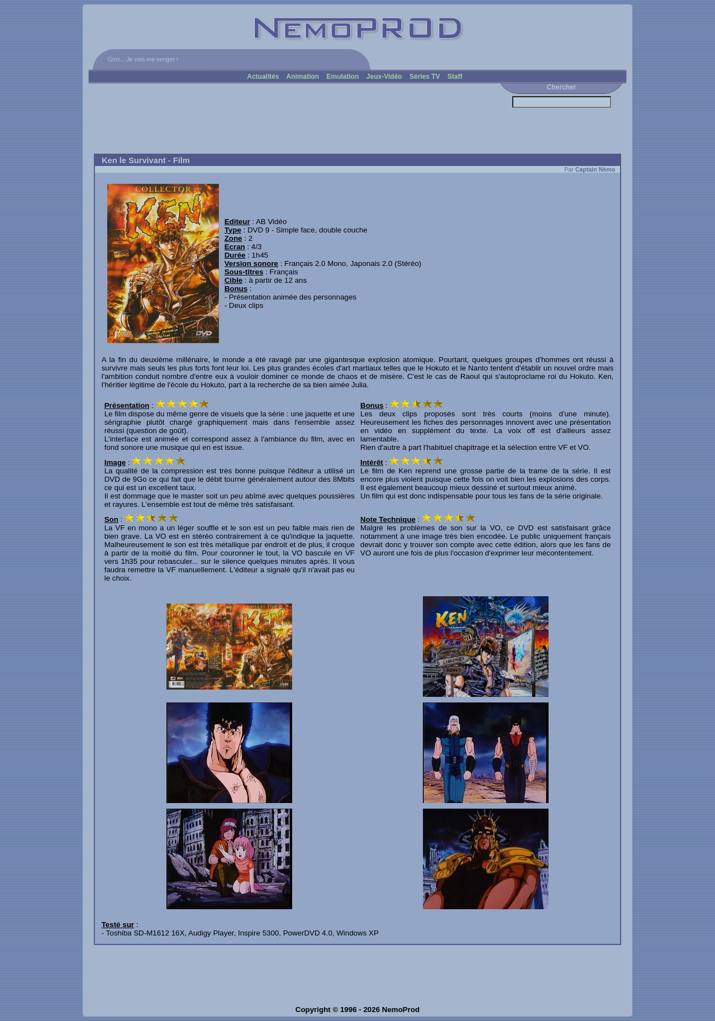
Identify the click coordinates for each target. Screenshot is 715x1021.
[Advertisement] (292, 118)
